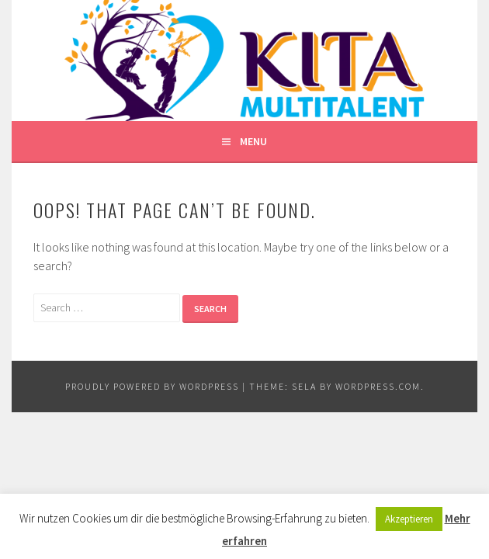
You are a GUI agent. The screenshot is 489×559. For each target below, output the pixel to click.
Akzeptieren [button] (409, 519)
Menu (253, 141)
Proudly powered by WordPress (152, 386)
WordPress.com (378, 386)
